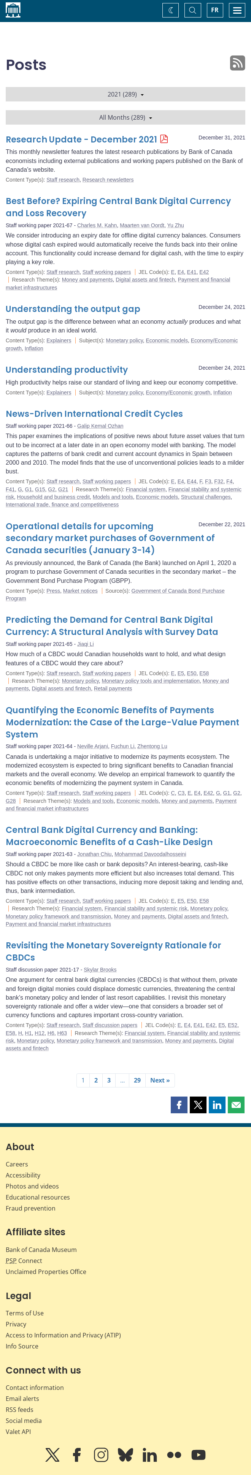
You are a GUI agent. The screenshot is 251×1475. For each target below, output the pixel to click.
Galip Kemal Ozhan (100, 426)
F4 (229, 481)
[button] (179, 1105)
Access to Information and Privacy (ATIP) (63, 1335)
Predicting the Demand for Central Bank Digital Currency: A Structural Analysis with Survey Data (112, 626)
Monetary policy (124, 340)
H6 (51, 1033)
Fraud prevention (31, 1208)
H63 (62, 1033)
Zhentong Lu (152, 746)
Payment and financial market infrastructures (58, 924)
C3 (181, 793)
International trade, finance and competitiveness (62, 505)
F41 (10, 489)
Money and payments (87, 280)
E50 (192, 673)
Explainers (58, 340)
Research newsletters (108, 180)
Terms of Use (25, 1313)
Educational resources (38, 1197)
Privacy (16, 1324)
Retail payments (113, 688)
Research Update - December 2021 (81, 140)
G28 (11, 801)
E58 (204, 673)
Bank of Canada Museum (41, 1250)
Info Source (22, 1346)
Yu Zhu (175, 225)
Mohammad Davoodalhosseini (150, 854)
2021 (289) (126, 94)
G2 (51, 489)
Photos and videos (32, 1186)
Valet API (18, 1432)
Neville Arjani (92, 746)
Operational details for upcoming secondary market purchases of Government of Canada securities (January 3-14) (110, 539)
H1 (28, 1033)
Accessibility (23, 1175)
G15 (40, 489)
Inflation (34, 348)
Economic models (167, 340)
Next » (160, 1080)
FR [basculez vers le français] (215, 10)
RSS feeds (19, 1409)
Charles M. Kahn (97, 225)
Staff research (62, 180)
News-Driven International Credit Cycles (94, 414)
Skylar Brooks (100, 970)
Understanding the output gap (73, 309)
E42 (204, 272)
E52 (232, 1025)
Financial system (145, 489)
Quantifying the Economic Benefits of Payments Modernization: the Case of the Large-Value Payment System (122, 722)
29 (137, 1080)
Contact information (35, 1387)
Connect (24, 1261)
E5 (181, 673)
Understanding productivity (67, 370)
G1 (28, 489)
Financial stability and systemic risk (146, 908)
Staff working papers (107, 272)
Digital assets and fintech (145, 280)
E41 (192, 272)
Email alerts (22, 1398)
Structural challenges (206, 497)
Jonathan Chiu (94, 854)
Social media (24, 1420)
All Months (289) (125, 117)
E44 (192, 481)
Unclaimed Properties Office (46, 1272)
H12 (39, 1033)
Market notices (80, 591)
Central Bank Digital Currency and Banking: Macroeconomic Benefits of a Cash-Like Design (109, 836)
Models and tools (113, 497)
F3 (208, 481)
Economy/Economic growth (178, 392)
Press (53, 591)
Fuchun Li (122, 746)
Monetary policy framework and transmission (58, 916)
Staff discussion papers (110, 1025)
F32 (218, 481)
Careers (17, 1164)
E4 (181, 272)
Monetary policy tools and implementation (151, 681)
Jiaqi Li (85, 644)
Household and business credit (53, 497)
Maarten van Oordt (142, 225)
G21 (63, 489)
